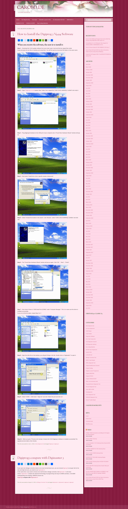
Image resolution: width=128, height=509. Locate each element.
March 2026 (88, 67)
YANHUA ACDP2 (30, 23)
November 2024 (89, 109)
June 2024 (88, 122)
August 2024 (88, 117)
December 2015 (89, 294)
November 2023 (89, 138)
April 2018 (88, 239)
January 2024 (89, 133)
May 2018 (88, 236)
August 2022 (88, 175)
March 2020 (88, 207)
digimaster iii (55, 482)
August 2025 (88, 85)
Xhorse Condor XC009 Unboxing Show (94, 453)
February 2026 (89, 69)
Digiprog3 (65, 468)
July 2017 (88, 257)
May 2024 (88, 125)
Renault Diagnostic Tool (91, 386)
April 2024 (88, 127)
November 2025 (89, 77)
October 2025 (89, 80)
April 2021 (88, 199)
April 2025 (88, 96)
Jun (13, 33)
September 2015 (89, 302)
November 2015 (89, 297)
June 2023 (88, 151)
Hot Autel (34, 19)
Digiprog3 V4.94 (30, 90)
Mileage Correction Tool (42, 482)
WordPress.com (32, 507)
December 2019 (89, 210)
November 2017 (89, 247)
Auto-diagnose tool (40, 443)
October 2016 (89, 268)
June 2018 (88, 233)
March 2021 (88, 202)
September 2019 (89, 218)
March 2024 (88, 130)
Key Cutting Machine (42, 23)
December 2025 (89, 75)
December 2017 (89, 244)
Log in (87, 416)
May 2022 (88, 183)
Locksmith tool (89, 354)
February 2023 (89, 162)
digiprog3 (71, 482)
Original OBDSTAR (90, 373)
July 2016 (88, 276)
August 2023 (88, 146)
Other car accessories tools (92, 381)
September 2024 (89, 114)
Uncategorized (89, 392)
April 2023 (88, 157)
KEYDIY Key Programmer (91, 349)
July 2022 (88, 178)
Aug (13, 457)
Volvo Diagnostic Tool (90, 394)
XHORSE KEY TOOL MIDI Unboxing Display (95, 457)
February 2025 (89, 101)
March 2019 (88, 223)
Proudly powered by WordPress (13, 507)
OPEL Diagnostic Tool (90, 362)
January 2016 (89, 292)
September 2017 (89, 252)
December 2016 (89, 263)
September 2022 (89, 173)
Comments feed (89, 421)
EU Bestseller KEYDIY (59, 19)
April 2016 (88, 284)
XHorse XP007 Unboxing (91, 438)
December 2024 (89, 106)
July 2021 (88, 196)
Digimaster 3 (41, 470)
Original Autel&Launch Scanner (92, 365)
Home (17, 19)
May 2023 (88, 154)
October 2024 (89, 112)
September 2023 (89, 143)
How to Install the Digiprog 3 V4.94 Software (45, 34)
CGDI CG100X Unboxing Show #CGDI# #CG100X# (97, 461)
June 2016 (88, 279)
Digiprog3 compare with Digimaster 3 (40, 458)
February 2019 (89, 226)
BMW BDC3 (70, 19)
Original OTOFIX (89, 376)
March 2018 (88, 241)
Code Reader (89, 333)
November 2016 (89, 265)
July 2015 (88, 308)
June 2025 (88, 90)
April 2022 (88, 186)
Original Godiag (89, 368)
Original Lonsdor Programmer (92, 370)
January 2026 (89, 72)
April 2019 (88, 220)
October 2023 (89, 141)
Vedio (89, 430)
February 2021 (89, 204)
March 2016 (88, 286)
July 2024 (88, 120)
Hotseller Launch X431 (45, 19)
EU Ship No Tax (26, 19)
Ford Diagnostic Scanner (91, 341)
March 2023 (88, 159)
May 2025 (88, 93)
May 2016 (88, 281)
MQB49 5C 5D (20, 23)
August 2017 (88, 255)
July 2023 (88, 149)
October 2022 (89, 170)
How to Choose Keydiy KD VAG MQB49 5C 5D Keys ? (98, 47)
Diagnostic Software (90, 336)
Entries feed (88, 418)
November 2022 (89, 167)
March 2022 (88, 188)
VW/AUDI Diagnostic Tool (91, 397)
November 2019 (89, 212)
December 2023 (89, 135)
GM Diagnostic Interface (91, 344)
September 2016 (89, 271)
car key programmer (90, 328)
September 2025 (89, 82)
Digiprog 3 (51, 443)
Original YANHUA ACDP (91, 378)
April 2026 (88, 64)
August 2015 (88, 305)
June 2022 (88, 181)
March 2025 (88, 98)
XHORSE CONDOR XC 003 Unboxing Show (95, 448)
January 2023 (89, 165)
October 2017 (89, 249)
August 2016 (88, 273)
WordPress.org (89, 423)
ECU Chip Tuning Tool (90, 339)
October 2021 (89, 194)
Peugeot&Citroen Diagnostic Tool (93, 384)
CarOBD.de (30, 8)
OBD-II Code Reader (90, 360)
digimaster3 (61, 482)
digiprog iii (56, 443)
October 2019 (89, 215)
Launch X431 (89, 352)
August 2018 (88, 228)
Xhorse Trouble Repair (91, 399)
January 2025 (89, 104)
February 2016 (89, 289)
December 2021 (89, 191)
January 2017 (89, 260)
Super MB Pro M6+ (90, 389)
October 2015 (89, 300)
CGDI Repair (88, 331)
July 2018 (88, 231)
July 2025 (88, 88)
